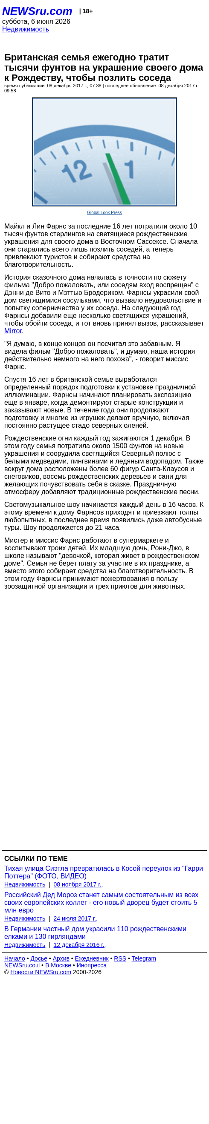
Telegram (144, 958)
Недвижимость (25, 29)
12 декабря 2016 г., (80, 944)
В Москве (58, 965)
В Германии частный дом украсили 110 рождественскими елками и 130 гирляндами (95, 932)
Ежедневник (92, 958)
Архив (61, 958)
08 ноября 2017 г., (78, 884)
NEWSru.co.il (22, 965)
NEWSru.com (37, 11)
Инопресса (92, 965)
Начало (14, 958)
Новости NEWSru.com (40, 972)
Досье (38, 958)
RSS (120, 958)
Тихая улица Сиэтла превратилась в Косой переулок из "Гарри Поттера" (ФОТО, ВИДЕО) (103, 872)
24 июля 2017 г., (76, 918)
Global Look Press (104, 212)
